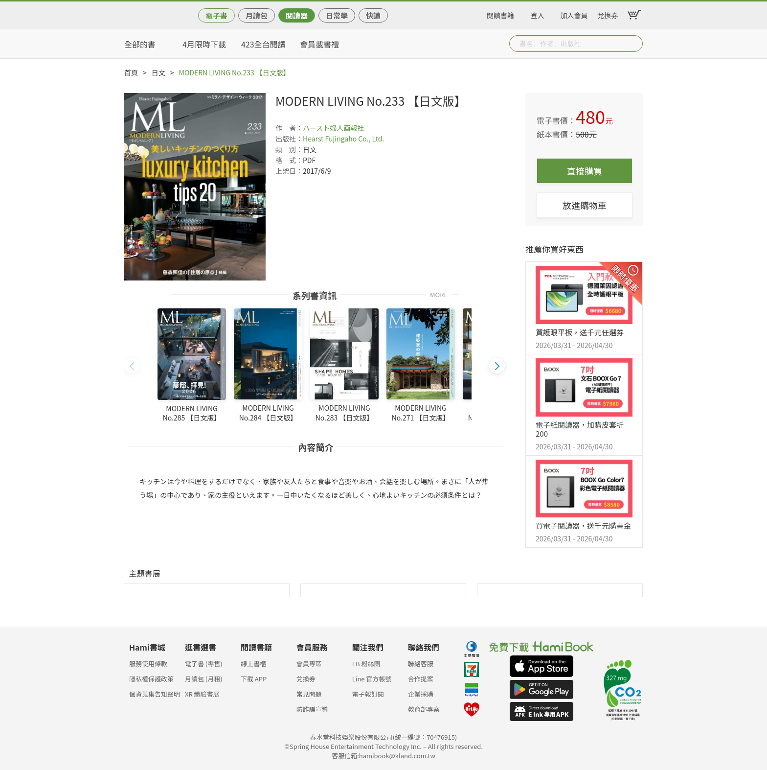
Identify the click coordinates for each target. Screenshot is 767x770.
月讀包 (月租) (204, 678)
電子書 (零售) (204, 663)
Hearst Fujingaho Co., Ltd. (343, 138)
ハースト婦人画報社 (333, 128)
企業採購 (420, 694)
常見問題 (309, 694)
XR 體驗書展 (202, 694)
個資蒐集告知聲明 (154, 694)
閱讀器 (297, 15)
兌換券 (607, 13)
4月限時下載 (204, 44)
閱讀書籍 (500, 13)
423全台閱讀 (263, 44)
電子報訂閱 (368, 694)
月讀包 (257, 15)
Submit (634, 43)
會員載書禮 (319, 44)
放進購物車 (585, 205)
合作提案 (420, 678)
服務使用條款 (148, 663)
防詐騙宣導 (312, 709)
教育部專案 (424, 709)
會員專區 (309, 663)
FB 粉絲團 (366, 663)
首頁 (131, 72)
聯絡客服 (420, 663)
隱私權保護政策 (151, 678)
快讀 (373, 15)
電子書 (216, 15)
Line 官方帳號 (372, 678)
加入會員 (574, 13)
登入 (537, 13)
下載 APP (254, 678)
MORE (439, 294)
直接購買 (584, 170)
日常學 (337, 15)
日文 (158, 72)
